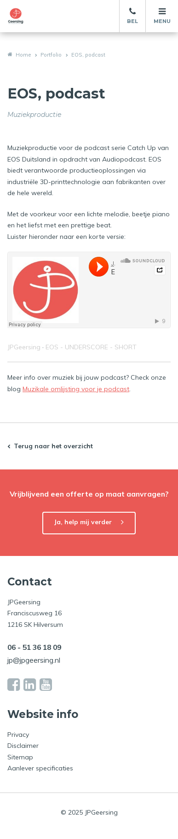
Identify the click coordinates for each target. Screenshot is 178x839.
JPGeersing (23, 347)
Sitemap (20, 757)
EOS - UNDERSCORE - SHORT (91, 347)
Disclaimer (23, 745)
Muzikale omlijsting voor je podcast (76, 389)
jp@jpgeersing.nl (33, 660)
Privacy (18, 734)
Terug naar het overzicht (53, 446)
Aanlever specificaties (40, 768)
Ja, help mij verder (83, 522)
